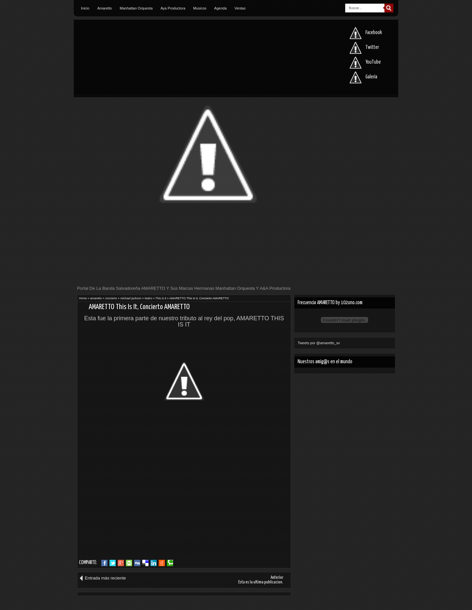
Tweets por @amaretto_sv (319, 343)
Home (83, 298)
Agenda (220, 8)
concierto (111, 298)
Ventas (240, 8)
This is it (160, 298)
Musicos (199, 8)
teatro (148, 298)
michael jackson (130, 298)
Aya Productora (173, 8)
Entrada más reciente (105, 578)
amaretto (96, 298)
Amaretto (104, 8)
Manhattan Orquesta (136, 8)
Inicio (85, 8)
